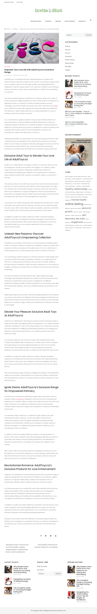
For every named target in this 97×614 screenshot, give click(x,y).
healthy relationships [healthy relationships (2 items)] (76, 189)
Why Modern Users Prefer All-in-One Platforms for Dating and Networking (82, 83)
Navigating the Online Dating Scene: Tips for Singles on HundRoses (82, 596)
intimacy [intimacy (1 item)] (67, 197)
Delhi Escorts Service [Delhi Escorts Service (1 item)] (80, 181)
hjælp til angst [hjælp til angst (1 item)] (79, 192)
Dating (7, 66)
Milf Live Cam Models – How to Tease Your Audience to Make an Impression (78, 113)
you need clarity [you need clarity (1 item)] (78, 227)
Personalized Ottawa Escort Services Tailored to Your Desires (46, 546)
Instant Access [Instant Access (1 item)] (88, 194)
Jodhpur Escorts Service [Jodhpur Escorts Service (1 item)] (76, 197)
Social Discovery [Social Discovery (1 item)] (88, 222)
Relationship (70, 21)
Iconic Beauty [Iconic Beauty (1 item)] (87, 192)
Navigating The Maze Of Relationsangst (82, 94)
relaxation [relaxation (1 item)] (67, 215)
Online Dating (36, 21)
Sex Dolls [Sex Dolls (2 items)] (80, 218)
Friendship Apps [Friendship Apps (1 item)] (86, 186)
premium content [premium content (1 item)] (77, 212)
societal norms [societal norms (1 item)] (78, 225)
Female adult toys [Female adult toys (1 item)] (85, 183)
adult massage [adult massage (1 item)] (69, 176)
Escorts (67, 53)
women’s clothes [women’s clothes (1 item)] (69, 227)
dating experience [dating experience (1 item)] (69, 181)
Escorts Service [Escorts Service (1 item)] (76, 183)
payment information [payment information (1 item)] (75, 208)
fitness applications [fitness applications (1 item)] (70, 186)
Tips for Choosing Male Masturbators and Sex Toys (76, 123)
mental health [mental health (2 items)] (79, 199)
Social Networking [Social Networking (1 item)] (69, 225)
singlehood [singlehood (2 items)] (77, 222)
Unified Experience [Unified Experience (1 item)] (87, 225)
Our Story (19, 2)
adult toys (20, 399)
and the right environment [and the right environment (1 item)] (80, 176)
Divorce (48, 21)
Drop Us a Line (9, 2)
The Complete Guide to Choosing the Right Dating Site (83, 103)
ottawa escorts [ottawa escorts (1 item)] (87, 204)
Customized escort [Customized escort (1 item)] (87, 179)
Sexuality (82, 21)
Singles (58, 21)
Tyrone (10, 75)
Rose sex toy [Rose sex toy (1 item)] (78, 215)
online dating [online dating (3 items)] (74, 204)
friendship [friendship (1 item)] (78, 186)
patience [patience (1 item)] (67, 208)
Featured (68, 56)
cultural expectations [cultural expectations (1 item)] (77, 179)
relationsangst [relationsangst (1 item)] (86, 212)
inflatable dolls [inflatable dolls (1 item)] (80, 194)
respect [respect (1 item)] (72, 215)
